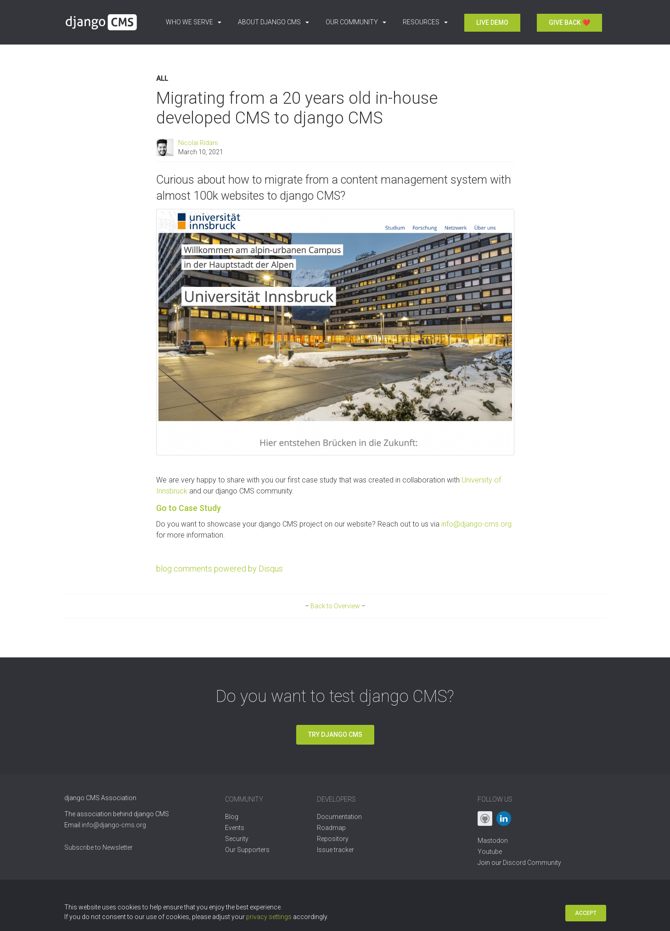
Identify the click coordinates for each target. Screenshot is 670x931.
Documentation (339, 816)
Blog (231, 816)
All (162, 79)
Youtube (490, 851)
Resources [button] (425, 22)
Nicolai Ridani (198, 142)
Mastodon (493, 840)
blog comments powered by (219, 568)
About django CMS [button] (273, 22)
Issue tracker (335, 849)
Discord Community (532, 862)
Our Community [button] (356, 22)
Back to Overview (335, 606)
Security (236, 838)
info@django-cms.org (476, 524)
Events (234, 827)
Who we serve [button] (193, 22)
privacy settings (269, 916)
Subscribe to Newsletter (98, 847)
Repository (333, 838)
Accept (586, 913)
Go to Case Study (188, 508)
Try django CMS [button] (335, 734)
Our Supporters (247, 849)
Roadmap (331, 827)
